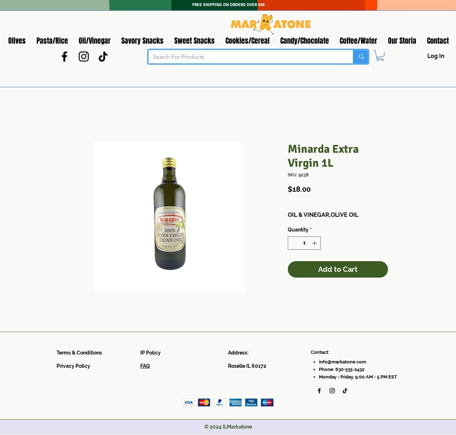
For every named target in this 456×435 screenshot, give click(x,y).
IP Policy (150, 353)
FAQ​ (145, 366)
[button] (380, 55)
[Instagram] (84, 56)
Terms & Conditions (79, 353)
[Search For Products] (245, 57)
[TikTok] (103, 56)
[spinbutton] (304, 243)
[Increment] (315, 243)
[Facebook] (64, 56)
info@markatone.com (342, 362)
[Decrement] (293, 243)
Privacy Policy (73, 366)
